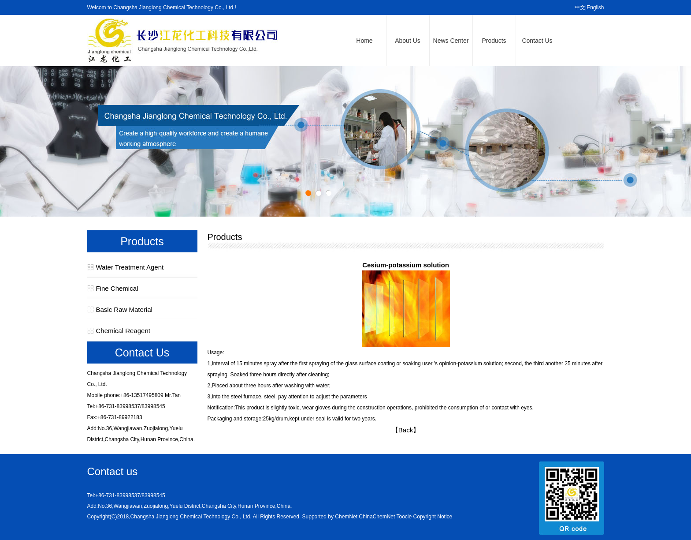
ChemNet (346, 517)
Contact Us (537, 40)
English (595, 7)
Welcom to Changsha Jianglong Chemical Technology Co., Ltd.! (161, 7)
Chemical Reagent (123, 330)
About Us (407, 40)
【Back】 (406, 430)
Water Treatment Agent (130, 267)
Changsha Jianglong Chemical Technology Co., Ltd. (191, 517)
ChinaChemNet (377, 517)
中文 (580, 7)
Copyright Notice (433, 517)
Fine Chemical (117, 288)
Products (494, 40)
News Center (451, 40)
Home (364, 40)
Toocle (404, 517)
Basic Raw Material (124, 309)
